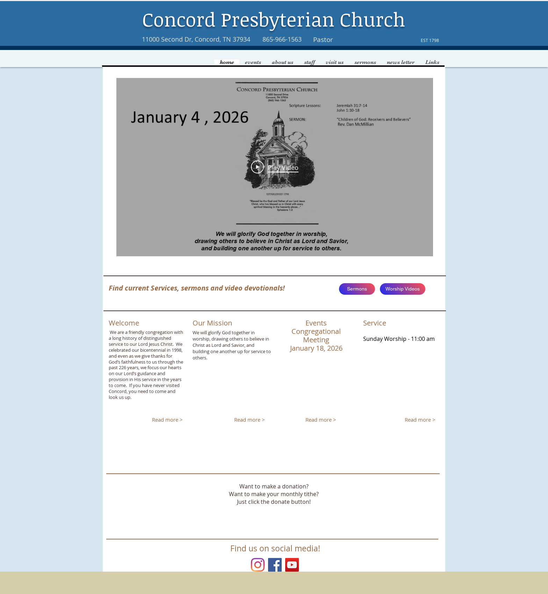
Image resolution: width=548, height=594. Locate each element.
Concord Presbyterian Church (273, 19)
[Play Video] (274, 167)
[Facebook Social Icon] (275, 565)
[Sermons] (357, 289)
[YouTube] (292, 565)
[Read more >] (167, 420)
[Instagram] (258, 565)
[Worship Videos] (402, 289)
